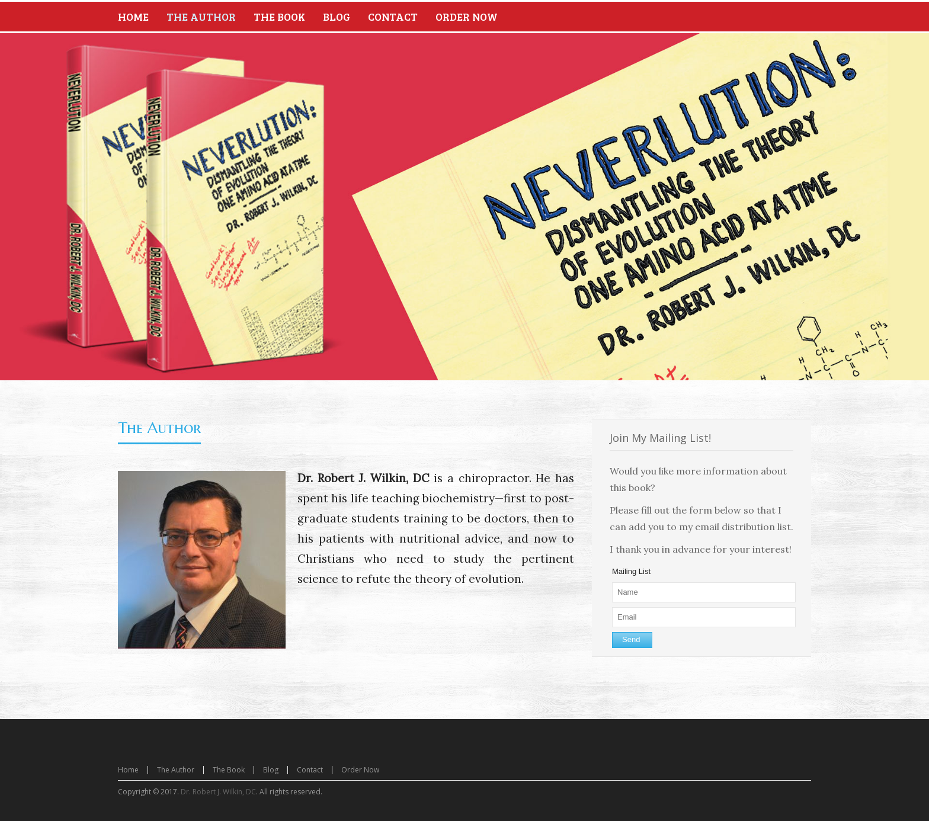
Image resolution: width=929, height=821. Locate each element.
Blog (270, 770)
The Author (159, 427)
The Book (229, 770)
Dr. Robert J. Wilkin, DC (218, 792)
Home (128, 770)
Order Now (360, 770)
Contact (310, 770)
